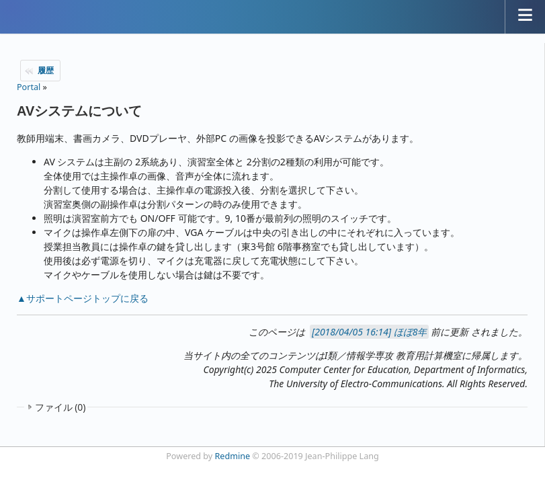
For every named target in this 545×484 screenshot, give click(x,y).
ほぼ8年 (410, 331)
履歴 (46, 70)
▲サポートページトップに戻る (83, 298)
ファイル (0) (60, 407)
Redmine (233, 456)
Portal (28, 87)
